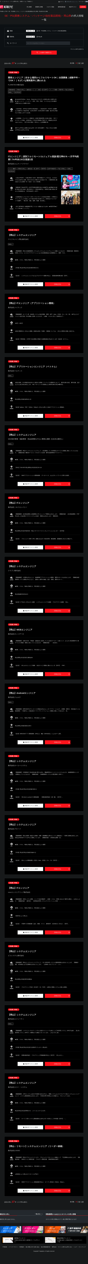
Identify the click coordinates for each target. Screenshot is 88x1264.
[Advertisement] (43, 1251)
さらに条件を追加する (78, 49)
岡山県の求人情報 (43, 11)
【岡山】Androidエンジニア (22, 693)
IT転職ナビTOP (3, 11)
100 (82, 63)
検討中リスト (73, 7)
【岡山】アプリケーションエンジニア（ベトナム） (33, 366)
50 (79, 63)
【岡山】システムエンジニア (22, 235)
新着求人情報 (39, 7)
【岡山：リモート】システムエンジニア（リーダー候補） (36, 1146)
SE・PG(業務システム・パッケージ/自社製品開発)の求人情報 (23, 11)
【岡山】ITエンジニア (18, 503)
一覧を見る (37, 1214)
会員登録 (82, 7)
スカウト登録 (50, 7)
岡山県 (40, 36)
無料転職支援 (61, 7)
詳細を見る (57, 137)
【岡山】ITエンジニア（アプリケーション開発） (31, 303)
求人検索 (29, 7)
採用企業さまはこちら (72, 1)
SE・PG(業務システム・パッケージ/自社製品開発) (52, 31)
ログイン (62, 1)
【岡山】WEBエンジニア (20, 629)
